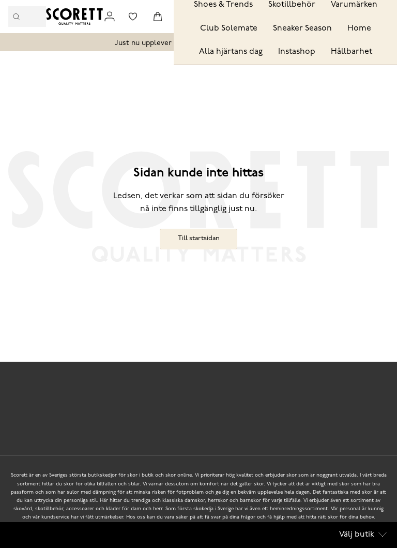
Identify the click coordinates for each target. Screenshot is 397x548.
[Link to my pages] (109, 16)
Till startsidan (199, 238)
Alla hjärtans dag (231, 52)
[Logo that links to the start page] (74, 16)
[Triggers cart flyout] (157, 16)
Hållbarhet (351, 52)
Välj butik (363, 534)
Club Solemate (228, 28)
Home (359, 28)
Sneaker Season (302, 28)
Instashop (296, 52)
